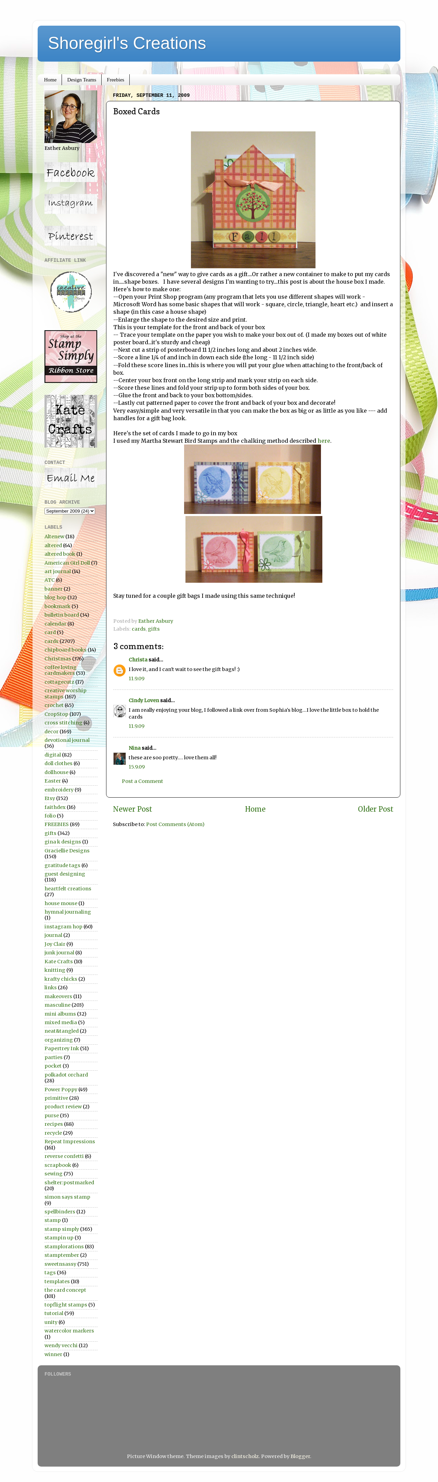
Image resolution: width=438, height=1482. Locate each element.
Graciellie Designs (67, 851)
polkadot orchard (66, 1075)
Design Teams (81, 79)
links (50, 987)
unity (50, 1322)
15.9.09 (137, 767)
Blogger (300, 1456)
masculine (57, 1005)
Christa (138, 660)
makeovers (58, 996)
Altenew (54, 536)
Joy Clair (54, 944)
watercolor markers (69, 1331)
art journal (57, 571)
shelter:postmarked (69, 1183)
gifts (154, 629)
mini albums (60, 1014)
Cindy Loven (144, 700)
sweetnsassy (60, 1264)
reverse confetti (64, 1156)
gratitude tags (62, 865)
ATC (49, 580)
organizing (58, 1040)
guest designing (64, 874)
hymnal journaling (67, 912)
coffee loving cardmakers (60, 670)
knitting (54, 970)
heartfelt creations (67, 889)
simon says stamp (67, 1197)
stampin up (59, 1238)
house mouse (60, 903)
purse (51, 1115)
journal (53, 935)
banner (53, 589)
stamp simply (61, 1229)
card (50, 632)
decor (51, 732)
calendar (55, 624)
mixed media (60, 1022)
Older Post (376, 809)
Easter (52, 781)
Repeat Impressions (69, 1141)
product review (63, 1107)
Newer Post (132, 809)
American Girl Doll (67, 563)
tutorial (53, 1313)
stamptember (61, 1255)
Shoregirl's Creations (127, 43)
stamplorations (64, 1246)
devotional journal (67, 740)
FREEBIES (56, 824)
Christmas (57, 659)
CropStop (56, 714)
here (324, 440)
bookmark (57, 606)
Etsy (49, 798)
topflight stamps (65, 1305)
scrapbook (57, 1165)
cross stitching (63, 723)
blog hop (55, 597)
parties (53, 1057)
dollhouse (56, 772)
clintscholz (245, 1456)
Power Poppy (60, 1089)
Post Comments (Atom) (175, 824)
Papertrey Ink (61, 1048)
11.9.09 (136, 678)
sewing (53, 1174)
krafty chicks (60, 979)
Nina (135, 748)
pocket (53, 1066)
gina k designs (62, 842)
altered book (59, 554)
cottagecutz (59, 682)
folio (50, 816)
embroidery (59, 790)
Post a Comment (142, 781)
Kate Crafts (58, 961)
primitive (56, 1098)
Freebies (115, 79)
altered (53, 545)
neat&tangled (61, 1031)
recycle (53, 1133)
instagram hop (63, 927)
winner (53, 1354)
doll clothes (58, 763)
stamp (52, 1220)
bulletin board (61, 615)
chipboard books (65, 650)
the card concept (65, 1290)
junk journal (59, 953)
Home (50, 79)
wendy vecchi (61, 1345)
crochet (54, 705)
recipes (53, 1124)
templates (57, 1281)
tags (50, 1273)
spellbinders (59, 1212)
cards (139, 629)
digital (52, 755)
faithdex (55, 807)
